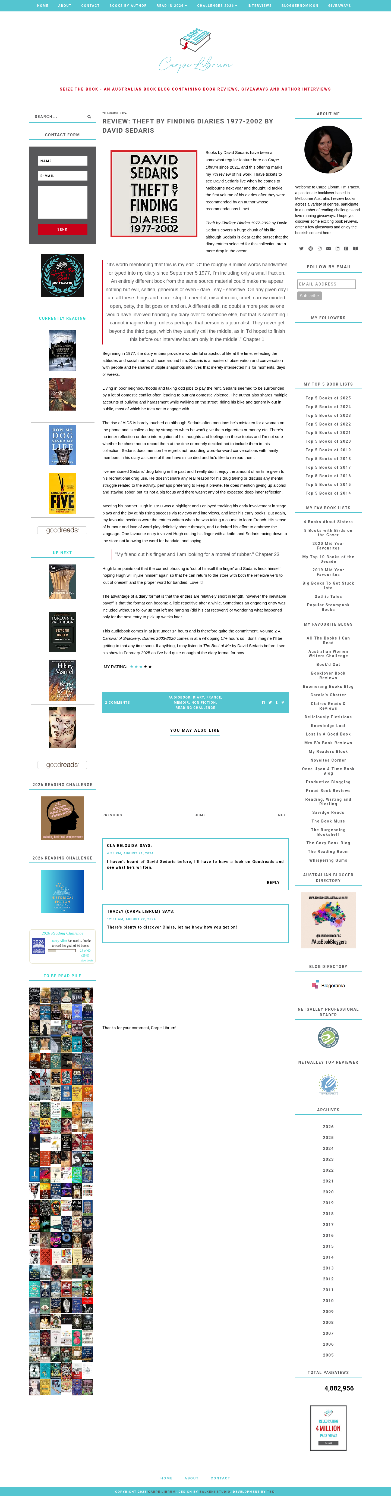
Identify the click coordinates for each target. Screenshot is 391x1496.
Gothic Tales (328, 596)
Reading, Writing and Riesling (328, 801)
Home (43, 6)
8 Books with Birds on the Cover (328, 532)
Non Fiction (203, 702)
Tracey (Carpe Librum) (133, 911)
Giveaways (339, 6)
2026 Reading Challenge (63, 933)
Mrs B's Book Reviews (328, 743)
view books (87, 960)
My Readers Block (328, 751)
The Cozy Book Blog (328, 843)
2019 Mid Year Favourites (328, 572)
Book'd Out (328, 664)
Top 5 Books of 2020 (328, 441)
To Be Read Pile (62, 976)
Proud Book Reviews (328, 791)
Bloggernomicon (300, 6)
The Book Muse (328, 821)
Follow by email (329, 266)
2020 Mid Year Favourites (328, 545)
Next (283, 815)
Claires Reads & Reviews (328, 706)
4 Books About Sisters (328, 522)
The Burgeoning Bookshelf (328, 832)
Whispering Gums (328, 860)
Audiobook (180, 697)
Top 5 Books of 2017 (328, 467)
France (213, 697)
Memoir (181, 702)
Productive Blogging (328, 782)
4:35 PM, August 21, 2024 (130, 853)
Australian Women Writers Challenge (328, 653)
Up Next (62, 553)
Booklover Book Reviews (328, 675)
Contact (90, 6)
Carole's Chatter (328, 695)
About (64, 6)
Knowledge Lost (328, 726)
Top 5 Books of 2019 (328, 450)
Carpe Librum (162, 1492)
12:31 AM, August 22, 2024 (131, 919)
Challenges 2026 (215, 6)
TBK (271, 1492)
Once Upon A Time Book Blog (328, 771)
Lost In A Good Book (328, 734)
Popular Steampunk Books (328, 607)
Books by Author (128, 6)
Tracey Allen (58, 941)
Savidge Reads (328, 812)
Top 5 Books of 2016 (328, 476)
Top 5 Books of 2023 (328, 415)
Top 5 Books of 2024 (328, 407)
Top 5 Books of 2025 (328, 398)
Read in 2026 (170, 6)
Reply (273, 882)
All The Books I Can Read (328, 640)
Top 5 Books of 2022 (328, 424)
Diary (198, 697)
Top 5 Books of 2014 (328, 493)
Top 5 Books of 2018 (328, 459)
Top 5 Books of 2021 (328, 432)
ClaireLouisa (122, 845)
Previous (112, 815)
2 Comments (117, 702)
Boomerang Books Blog (328, 686)
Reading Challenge (196, 708)
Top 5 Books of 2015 (328, 484)
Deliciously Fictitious (328, 717)
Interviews (260, 6)
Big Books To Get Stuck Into (328, 585)
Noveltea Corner (328, 760)
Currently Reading (62, 318)
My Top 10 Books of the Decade (328, 559)
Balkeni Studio (215, 1492)
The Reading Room (328, 851)
